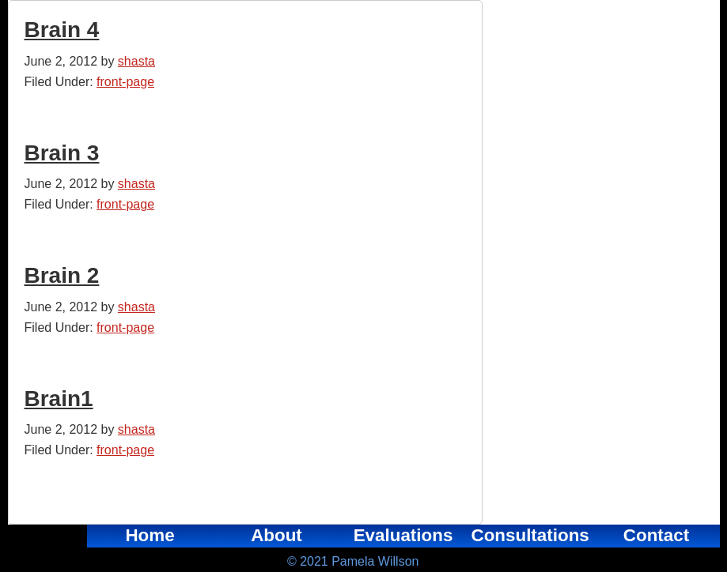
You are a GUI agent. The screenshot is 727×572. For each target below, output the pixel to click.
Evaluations (403, 535)
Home (149, 535)
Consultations (530, 535)
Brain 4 (62, 29)
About (276, 535)
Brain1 (59, 398)
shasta (136, 61)
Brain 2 (62, 275)
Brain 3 (62, 153)
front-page (125, 81)
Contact (656, 535)
